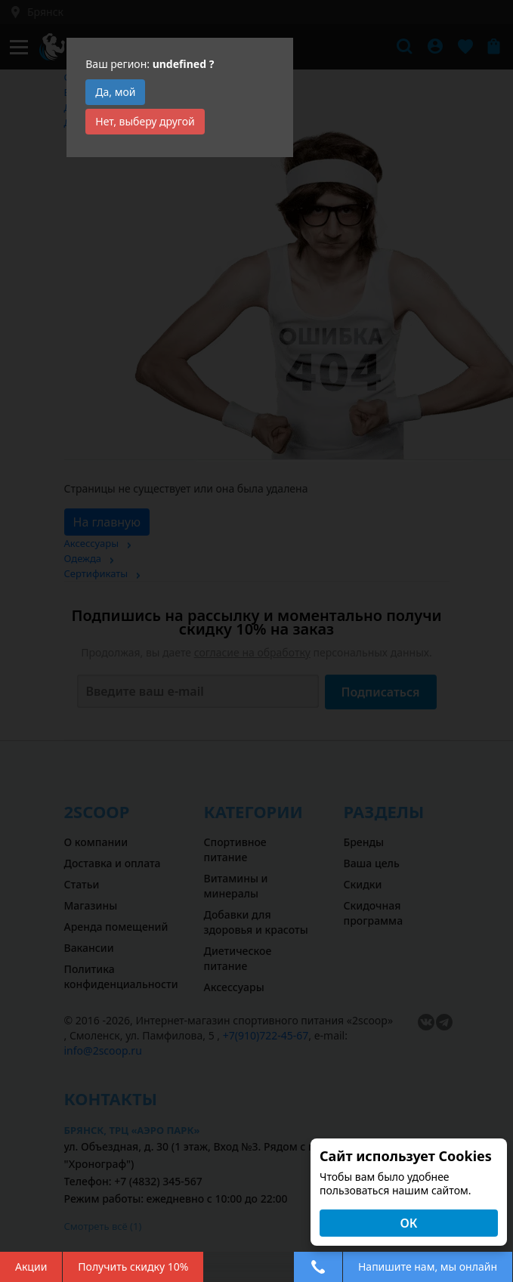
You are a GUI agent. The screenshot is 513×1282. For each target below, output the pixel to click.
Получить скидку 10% (133, 1266)
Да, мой (115, 92)
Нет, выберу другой (145, 121)
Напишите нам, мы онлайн (427, 1266)
